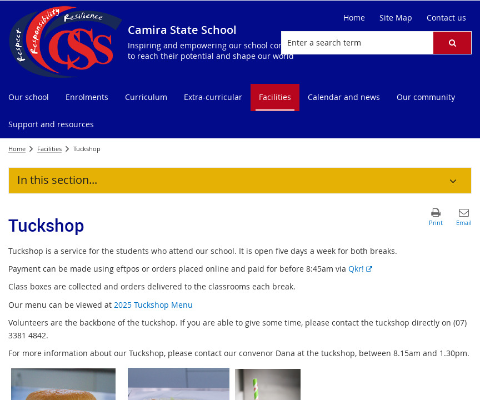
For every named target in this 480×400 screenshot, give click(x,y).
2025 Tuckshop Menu (153, 304)
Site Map (395, 17)
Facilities (49, 148)
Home (354, 17)
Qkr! (360, 268)
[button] (452, 43)
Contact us (446, 17)
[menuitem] (28, 97)
